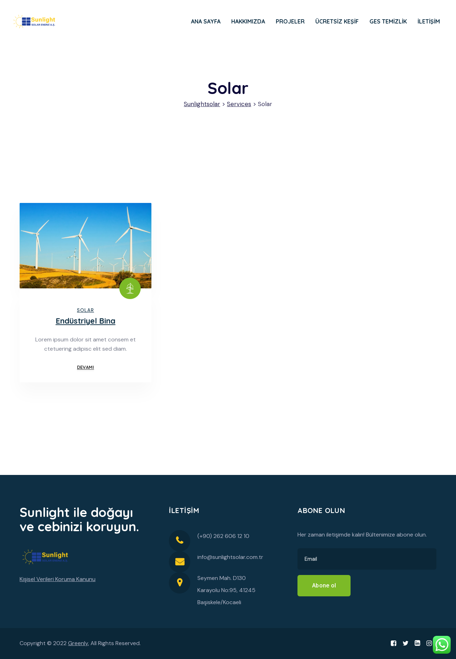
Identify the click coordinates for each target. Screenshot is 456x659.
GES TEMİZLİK (388, 21)
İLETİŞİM (429, 21)
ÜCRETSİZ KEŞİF (337, 21)
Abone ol (324, 585)
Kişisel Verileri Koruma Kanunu (57, 579)
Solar (85, 310)
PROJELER (290, 21)
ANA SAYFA (206, 21)
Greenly (78, 643)
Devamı (85, 367)
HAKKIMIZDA (248, 21)
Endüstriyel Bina (85, 321)
